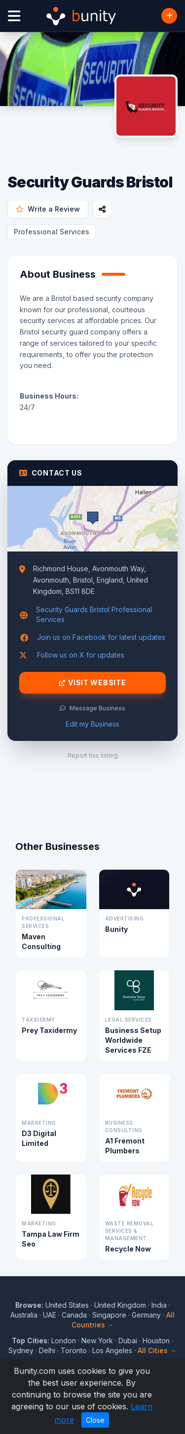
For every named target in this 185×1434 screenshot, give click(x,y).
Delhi (47, 1350)
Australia (23, 1315)
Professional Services (51, 231)
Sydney (21, 1350)
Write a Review (48, 209)
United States (67, 1305)
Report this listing (93, 755)
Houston (156, 1340)
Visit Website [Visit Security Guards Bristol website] (92, 682)
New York (97, 1340)
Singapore (109, 1315)
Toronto (74, 1350)
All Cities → (157, 1350)
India (159, 1305)
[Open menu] (14, 16)
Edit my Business (92, 724)
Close (95, 1420)
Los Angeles (112, 1350)
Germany (146, 1315)
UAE (49, 1315)
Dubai (127, 1340)
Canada (74, 1315)
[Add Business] (169, 16)
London (63, 1340)
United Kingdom (120, 1305)
